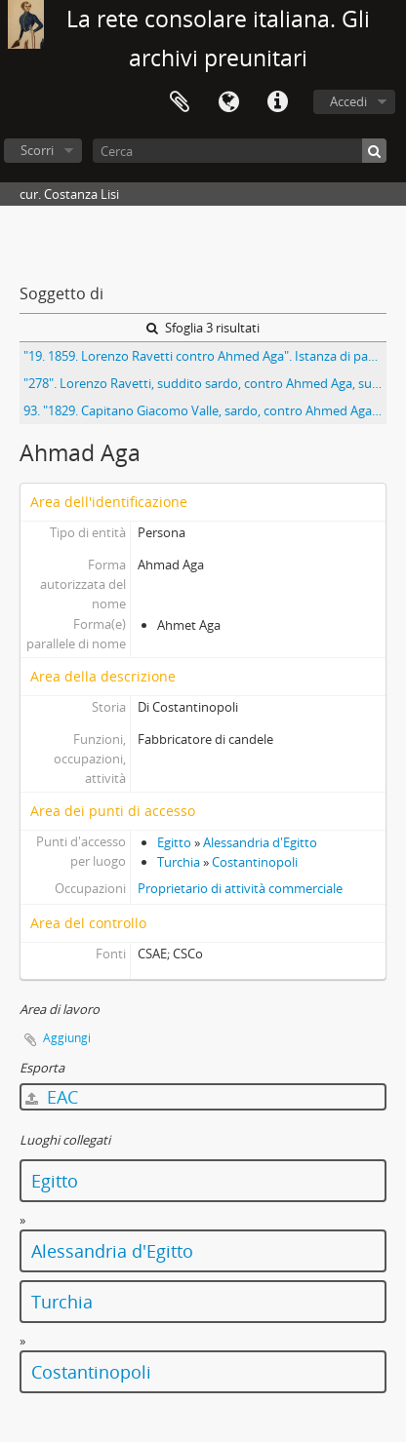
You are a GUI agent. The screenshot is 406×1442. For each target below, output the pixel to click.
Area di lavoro (179, 102)
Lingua (228, 102)
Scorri (37, 150)
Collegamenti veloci (277, 102)
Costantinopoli (255, 862)
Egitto (174, 842)
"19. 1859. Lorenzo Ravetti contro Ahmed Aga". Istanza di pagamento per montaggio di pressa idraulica (204, 356)
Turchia (178, 862)
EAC (51, 1097)
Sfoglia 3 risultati (203, 327)
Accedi (348, 101)
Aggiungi (67, 1038)
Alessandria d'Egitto (260, 842)
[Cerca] (239, 150)
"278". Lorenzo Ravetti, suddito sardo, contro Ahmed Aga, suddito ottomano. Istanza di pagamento (204, 383)
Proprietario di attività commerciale (240, 888)
